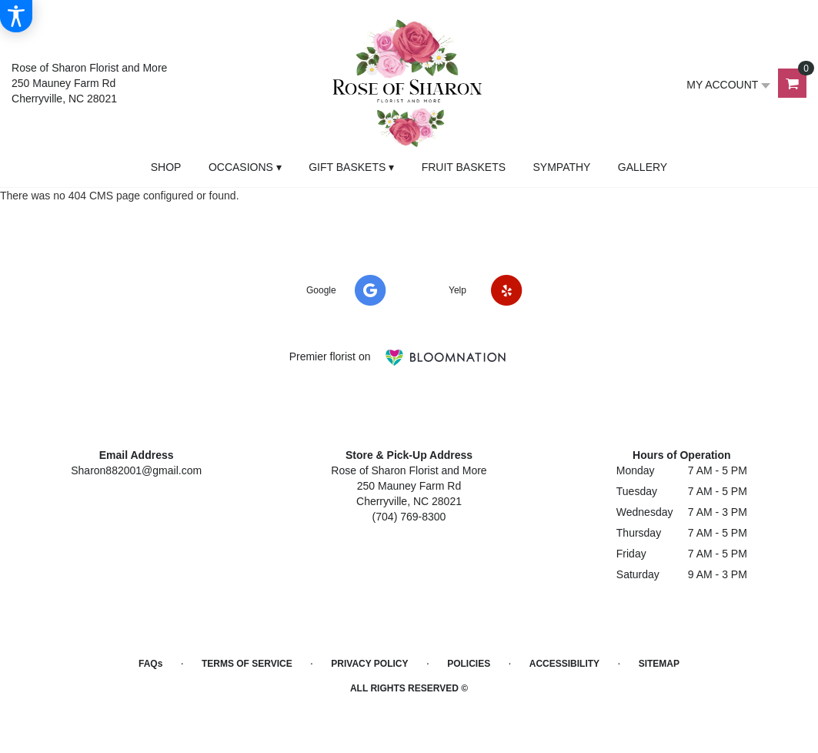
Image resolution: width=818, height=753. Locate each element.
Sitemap (659, 663)
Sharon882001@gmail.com (136, 470)
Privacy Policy (369, 663)
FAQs (150, 663)
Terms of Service (247, 663)
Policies (468, 663)
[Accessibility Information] (16, 16)
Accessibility (564, 663)
